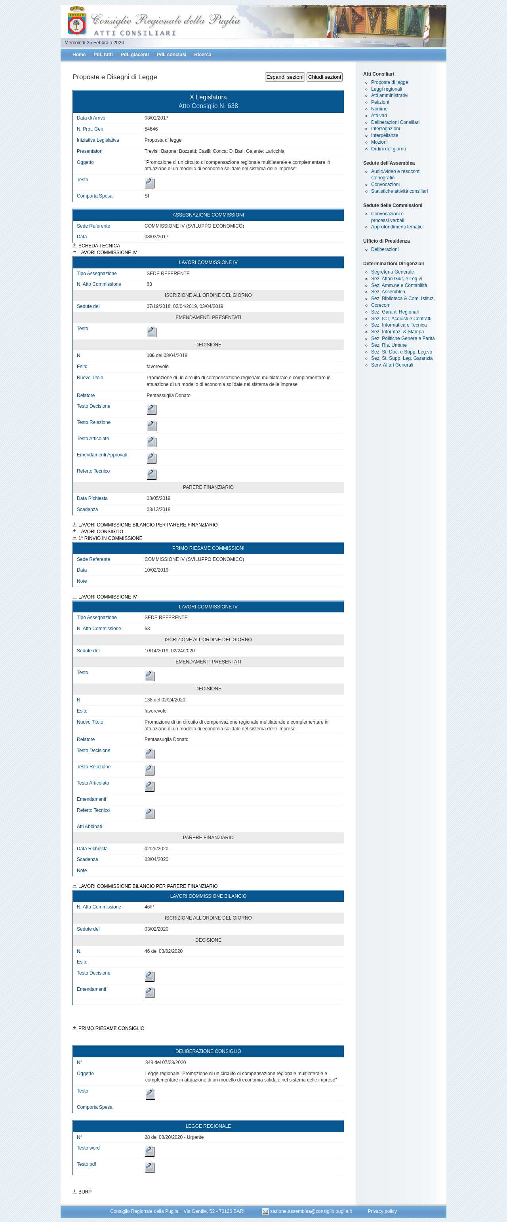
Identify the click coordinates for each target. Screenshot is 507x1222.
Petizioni (380, 102)
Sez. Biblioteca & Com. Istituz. (403, 298)
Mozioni (379, 142)
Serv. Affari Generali (392, 365)
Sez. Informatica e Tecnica (399, 325)
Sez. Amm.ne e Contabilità (399, 285)
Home (79, 54)
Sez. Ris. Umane (389, 345)
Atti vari (379, 115)
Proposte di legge (389, 82)
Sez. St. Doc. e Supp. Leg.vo (401, 352)
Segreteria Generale (392, 272)
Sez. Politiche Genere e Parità (403, 338)
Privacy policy (382, 1211)
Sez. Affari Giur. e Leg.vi (396, 278)
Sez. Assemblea (388, 292)
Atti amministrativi (389, 95)
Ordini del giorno (388, 149)
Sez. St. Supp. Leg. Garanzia (402, 358)
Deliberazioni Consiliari (395, 122)
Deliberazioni (384, 249)
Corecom (381, 305)
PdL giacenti (135, 54)
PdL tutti (102, 54)
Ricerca (202, 54)
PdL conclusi (171, 54)
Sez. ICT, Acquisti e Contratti (401, 318)
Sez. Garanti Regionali (395, 312)
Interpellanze (384, 135)
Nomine (379, 109)
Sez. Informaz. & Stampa (397, 331)
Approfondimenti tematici (397, 227)
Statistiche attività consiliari (399, 191)
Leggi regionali (386, 89)
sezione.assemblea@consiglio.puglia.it (307, 1211)
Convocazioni (385, 184)
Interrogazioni (385, 128)
